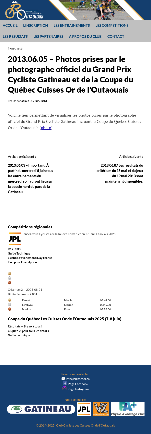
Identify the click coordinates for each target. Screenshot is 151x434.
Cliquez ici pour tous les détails (28, 331)
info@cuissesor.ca (78, 379)
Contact (115, 36)
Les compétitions (112, 25)
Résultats (14, 249)
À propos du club (85, 36)
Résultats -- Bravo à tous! (25, 326)
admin (25, 100)
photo (46, 127)
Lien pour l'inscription (22, 262)
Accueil (10, 25)
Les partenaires (48, 36)
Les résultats (15, 36)
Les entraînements (72, 25)
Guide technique (19, 335)
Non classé (15, 48)
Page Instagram (76, 389)
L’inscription (35, 25)
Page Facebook (75, 384)
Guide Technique (19, 253)
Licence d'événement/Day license (30, 257)
